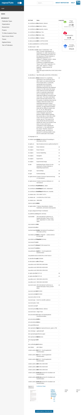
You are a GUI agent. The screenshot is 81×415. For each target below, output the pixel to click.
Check (71, 49)
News (3, 14)
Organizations (6, 24)
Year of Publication (7, 45)
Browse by (5, 18)
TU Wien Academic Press (9, 33)
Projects (4, 30)
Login (11, 8)
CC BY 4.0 (54, 399)
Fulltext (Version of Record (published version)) (53, 393)
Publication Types (7, 21)
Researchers (5, 27)
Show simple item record (44, 411)
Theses (4, 39)
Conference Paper (41, 386)
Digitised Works (6, 42)
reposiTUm (7, 3)
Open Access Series (8, 36)
